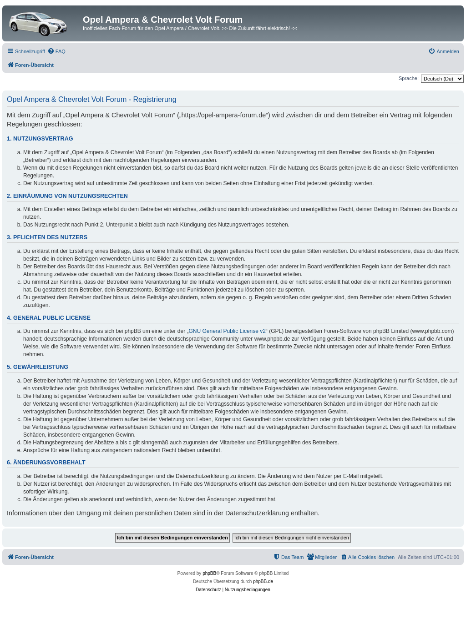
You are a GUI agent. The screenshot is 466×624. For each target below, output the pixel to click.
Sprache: (409, 78)
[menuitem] (56, 51)
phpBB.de (263, 581)
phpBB (209, 573)
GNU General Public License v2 (227, 331)
